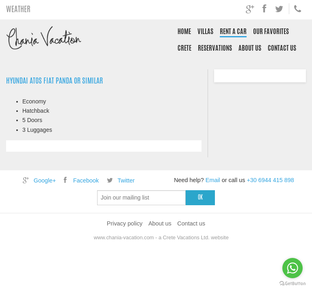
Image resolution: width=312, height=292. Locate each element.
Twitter (120, 180)
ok (200, 197)
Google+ (38, 180)
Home (184, 31)
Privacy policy (125, 223)
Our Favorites (271, 31)
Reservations (215, 48)
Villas (205, 31)
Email (213, 180)
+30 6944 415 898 (270, 180)
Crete (184, 48)
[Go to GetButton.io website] (293, 283)
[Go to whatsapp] (292, 268)
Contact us (282, 48)
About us (249, 48)
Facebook (80, 180)
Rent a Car (233, 31)
